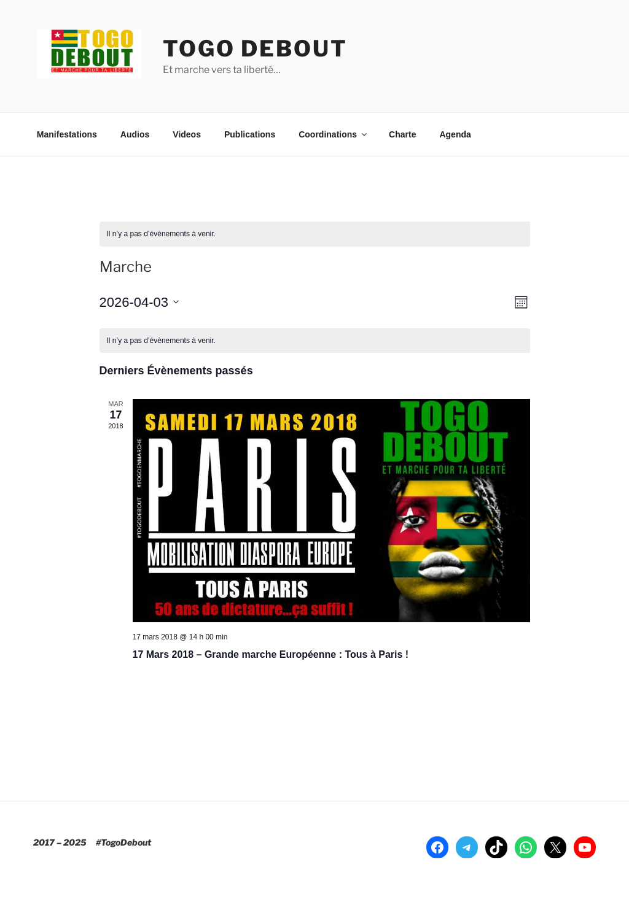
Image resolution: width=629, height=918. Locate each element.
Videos (187, 134)
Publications (249, 134)
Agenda (455, 134)
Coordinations (334, 134)
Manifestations (67, 134)
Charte (402, 134)
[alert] (315, 234)
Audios (134, 134)
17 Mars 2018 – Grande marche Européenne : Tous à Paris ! (271, 654)
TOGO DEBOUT (255, 48)
